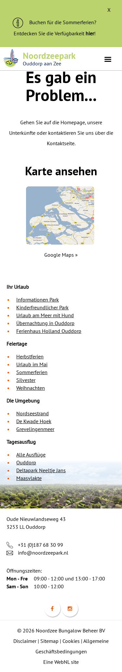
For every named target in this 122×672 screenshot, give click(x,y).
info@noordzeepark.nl (43, 552)
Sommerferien (31, 372)
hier (90, 33)
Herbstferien (30, 356)
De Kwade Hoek (33, 421)
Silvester (25, 380)
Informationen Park (37, 299)
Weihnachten (30, 388)
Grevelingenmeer (35, 429)
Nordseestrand (32, 413)
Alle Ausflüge (31, 454)
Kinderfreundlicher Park (42, 307)
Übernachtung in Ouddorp (45, 323)
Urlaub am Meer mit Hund (45, 315)
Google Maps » (61, 254)
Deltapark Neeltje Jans (41, 470)
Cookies (71, 641)
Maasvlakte (29, 478)
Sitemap (49, 641)
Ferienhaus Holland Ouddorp (48, 331)
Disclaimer (24, 641)
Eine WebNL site (61, 662)
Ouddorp (26, 462)
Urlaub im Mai (31, 364)
